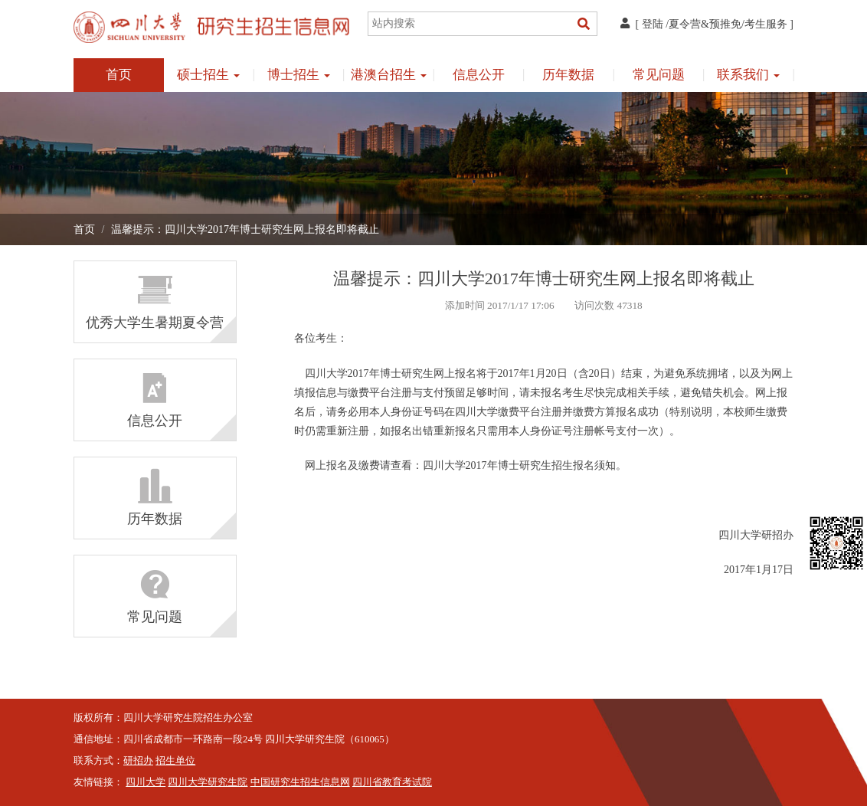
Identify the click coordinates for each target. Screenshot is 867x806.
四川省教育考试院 (392, 782)
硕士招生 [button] (208, 74)
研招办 (138, 760)
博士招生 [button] (298, 74)
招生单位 (175, 760)
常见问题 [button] (659, 74)
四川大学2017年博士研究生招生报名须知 (519, 465)
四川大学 (145, 782)
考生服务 (765, 24)
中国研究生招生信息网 (300, 782)
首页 (119, 74)
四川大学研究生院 (207, 782)
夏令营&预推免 (705, 24)
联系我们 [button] (748, 74)
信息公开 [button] (479, 74)
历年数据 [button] (568, 74)
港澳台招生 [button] (389, 74)
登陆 (652, 24)
